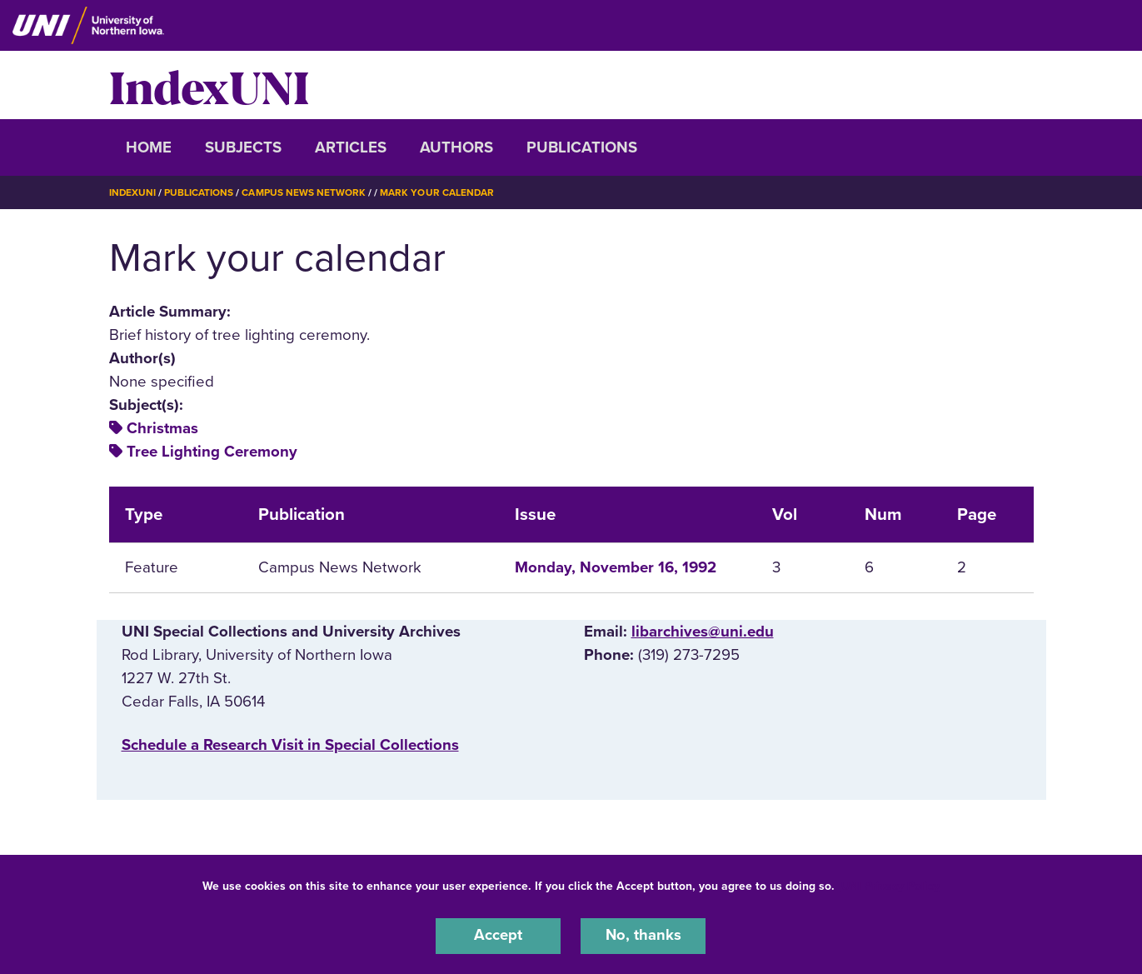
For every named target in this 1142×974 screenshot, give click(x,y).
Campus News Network (304, 192)
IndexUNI (209, 84)
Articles (350, 147)
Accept (498, 936)
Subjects (243, 147)
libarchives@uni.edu (702, 631)
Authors (456, 147)
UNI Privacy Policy (890, 885)
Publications (581, 147)
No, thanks (643, 936)
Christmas (162, 428)
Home (149, 147)
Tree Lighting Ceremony (212, 451)
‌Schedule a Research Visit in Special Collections (290, 745)
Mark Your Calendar (438, 192)
